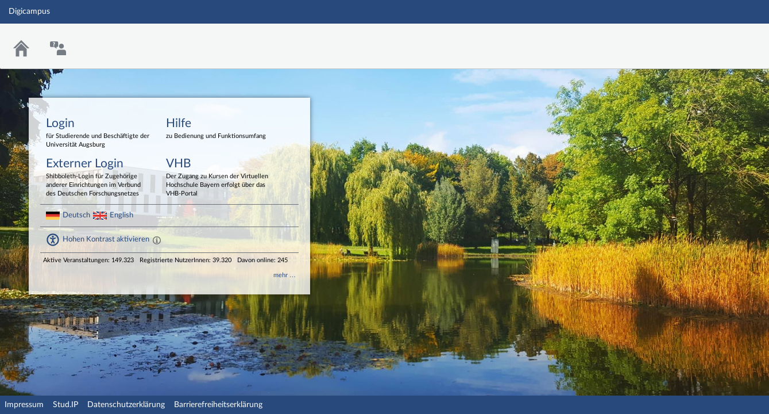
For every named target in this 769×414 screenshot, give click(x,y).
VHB (217, 178)
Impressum (24, 405)
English (121, 215)
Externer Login (97, 178)
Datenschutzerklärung (126, 405)
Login (97, 133)
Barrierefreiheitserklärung (218, 405)
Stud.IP (65, 405)
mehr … (284, 275)
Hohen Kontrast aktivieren (106, 239)
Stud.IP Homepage (724, 39)
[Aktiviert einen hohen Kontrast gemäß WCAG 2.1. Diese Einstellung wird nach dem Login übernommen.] (156, 240)
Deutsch (76, 215)
